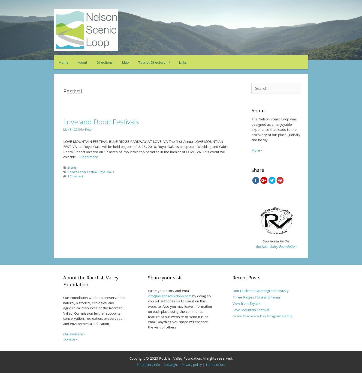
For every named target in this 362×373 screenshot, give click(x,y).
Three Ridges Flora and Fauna (256, 297)
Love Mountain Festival (250, 309)
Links (183, 62)
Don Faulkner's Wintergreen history (260, 290)
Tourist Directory (152, 62)
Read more (89, 157)
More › (256, 150)
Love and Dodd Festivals (101, 121)
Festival (92, 172)
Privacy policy (192, 364)
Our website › (74, 334)
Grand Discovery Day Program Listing (262, 316)
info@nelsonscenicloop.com (169, 296)
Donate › (70, 339)
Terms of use (215, 364)
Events (72, 167)
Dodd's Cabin (76, 172)
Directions (105, 62)
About (82, 62)
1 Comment (75, 176)
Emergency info (148, 364)
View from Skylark (246, 303)
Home (64, 62)
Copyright (171, 364)
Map (125, 62)
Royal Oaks (106, 172)
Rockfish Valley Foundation (276, 246)
